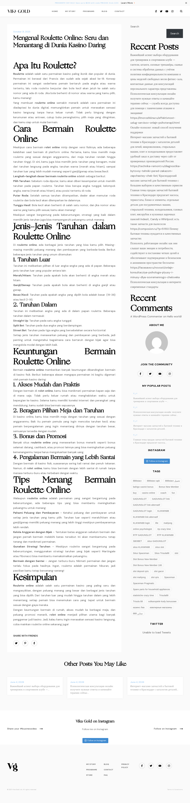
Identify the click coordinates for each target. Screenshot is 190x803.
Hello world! (174, 316)
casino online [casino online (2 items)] (148, 493)
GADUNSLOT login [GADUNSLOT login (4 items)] (142, 511)
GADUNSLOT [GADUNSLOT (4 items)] (140, 499)
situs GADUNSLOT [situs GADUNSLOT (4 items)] (156, 541)
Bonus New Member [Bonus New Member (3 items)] (169, 487)
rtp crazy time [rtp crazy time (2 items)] (164, 529)
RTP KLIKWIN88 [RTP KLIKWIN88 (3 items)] (165, 535)
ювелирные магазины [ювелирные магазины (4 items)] (161, 607)
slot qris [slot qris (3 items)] (155, 577)
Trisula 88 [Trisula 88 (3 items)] (138, 601)
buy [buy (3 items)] (135, 493)
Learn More (128, 3)
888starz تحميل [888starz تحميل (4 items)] (172, 481)
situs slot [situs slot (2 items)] (159, 547)
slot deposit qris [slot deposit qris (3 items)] (141, 571)
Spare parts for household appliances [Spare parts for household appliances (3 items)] (151, 589)
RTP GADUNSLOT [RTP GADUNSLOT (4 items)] (142, 535)
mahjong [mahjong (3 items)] (168, 523)
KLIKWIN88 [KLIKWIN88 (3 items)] (163, 511)
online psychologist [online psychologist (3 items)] (142, 529)
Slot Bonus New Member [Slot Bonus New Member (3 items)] (145, 559)
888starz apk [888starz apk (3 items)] (153, 481)
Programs (88, 11)
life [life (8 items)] (156, 523)
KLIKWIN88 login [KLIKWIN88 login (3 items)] (141, 523)
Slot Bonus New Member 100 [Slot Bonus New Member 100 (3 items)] (147, 565)
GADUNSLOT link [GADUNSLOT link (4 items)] (161, 499)
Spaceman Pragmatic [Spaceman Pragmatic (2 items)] (143, 583)
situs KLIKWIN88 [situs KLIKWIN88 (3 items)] (141, 547)
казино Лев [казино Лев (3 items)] (138, 607)
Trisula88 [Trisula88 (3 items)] (163, 595)
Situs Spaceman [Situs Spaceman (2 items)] (141, 553)
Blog (104, 11)
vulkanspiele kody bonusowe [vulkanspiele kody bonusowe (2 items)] (162, 601)
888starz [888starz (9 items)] (137, 481)
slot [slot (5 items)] (176, 553)
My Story (70, 11)
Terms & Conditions (175, 789)
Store (89, 775)
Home (55, 11)
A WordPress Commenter (146, 316)
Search (134, 26)
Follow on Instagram (157, 461)
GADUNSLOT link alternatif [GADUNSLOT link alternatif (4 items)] (146, 505)
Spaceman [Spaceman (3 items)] (169, 577)
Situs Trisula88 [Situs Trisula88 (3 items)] (162, 553)
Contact (120, 11)
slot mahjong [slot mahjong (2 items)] (139, 577)
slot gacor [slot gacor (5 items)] (159, 571)
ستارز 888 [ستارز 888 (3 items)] (138, 613)
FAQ (106, 775)
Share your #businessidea (25, 729)
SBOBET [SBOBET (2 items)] (137, 541)
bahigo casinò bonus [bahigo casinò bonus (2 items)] (143, 487)
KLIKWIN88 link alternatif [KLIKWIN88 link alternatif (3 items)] (145, 517)
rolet (47, 147)
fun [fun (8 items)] (173, 493)
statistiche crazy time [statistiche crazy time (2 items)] (143, 595)
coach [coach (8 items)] (163, 493)
